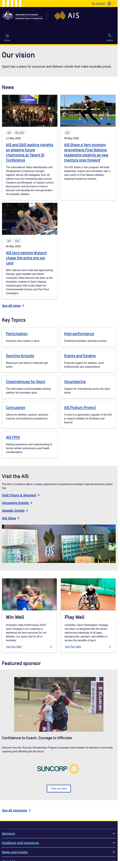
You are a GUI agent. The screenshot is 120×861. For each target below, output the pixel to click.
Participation (17, 334)
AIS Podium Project (80, 407)
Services (59, 833)
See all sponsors (17, 810)
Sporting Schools (20, 356)
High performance (79, 334)
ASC (17, 240)
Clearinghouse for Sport (25, 382)
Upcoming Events (17, 503)
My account (98, 3)
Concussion (15, 407)
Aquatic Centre (15, 510)
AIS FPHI (13, 437)
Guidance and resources (59, 843)
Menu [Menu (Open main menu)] (7, 38)
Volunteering (75, 382)
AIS (9, 132)
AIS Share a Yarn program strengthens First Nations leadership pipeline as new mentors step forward (86, 152)
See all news (13, 306)
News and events (59, 852)
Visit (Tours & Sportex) (21, 495)
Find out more (59, 788)
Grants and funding (80, 356)
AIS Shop (11, 518)
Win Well (19, 132)
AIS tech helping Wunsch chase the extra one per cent (26, 258)
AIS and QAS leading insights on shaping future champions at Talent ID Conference (29, 152)
